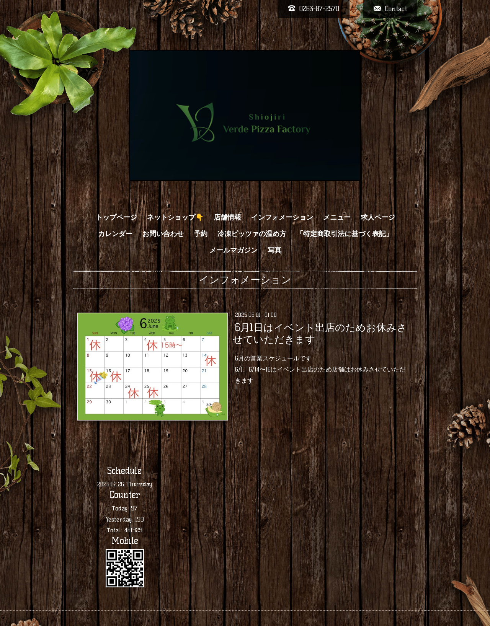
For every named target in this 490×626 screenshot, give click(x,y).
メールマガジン (233, 250)
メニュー (337, 217)
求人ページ (378, 217)
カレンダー (115, 234)
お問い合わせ (163, 234)
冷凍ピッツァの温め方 (251, 234)
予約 (200, 234)
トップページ (116, 217)
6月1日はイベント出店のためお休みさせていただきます (320, 333)
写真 (274, 250)
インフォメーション (282, 217)
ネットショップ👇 (175, 217)
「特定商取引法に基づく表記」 (344, 234)
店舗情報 (227, 217)
